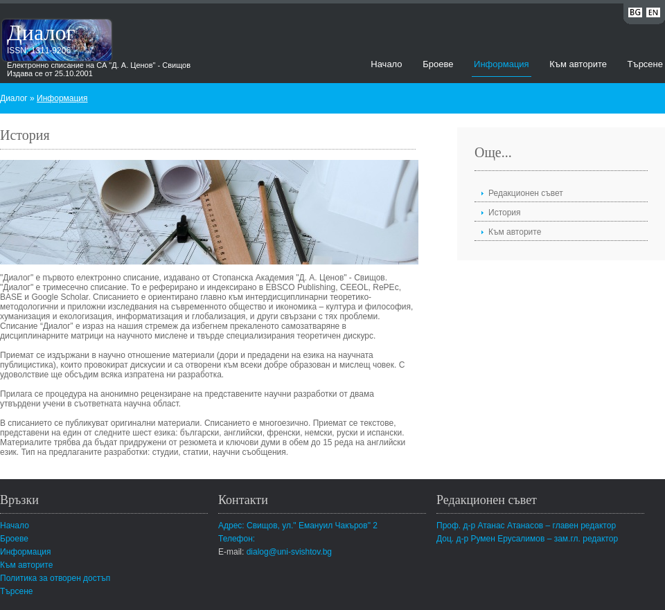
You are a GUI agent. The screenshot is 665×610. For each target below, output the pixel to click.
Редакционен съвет (525, 193)
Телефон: (236, 539)
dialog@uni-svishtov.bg (289, 552)
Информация (501, 64)
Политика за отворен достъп (55, 578)
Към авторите (578, 64)
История (504, 212)
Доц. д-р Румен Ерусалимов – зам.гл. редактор (527, 539)
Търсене (645, 64)
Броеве (438, 64)
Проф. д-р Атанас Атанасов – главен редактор (526, 525)
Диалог (41, 32)
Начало (386, 64)
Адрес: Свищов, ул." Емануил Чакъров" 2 (298, 525)
